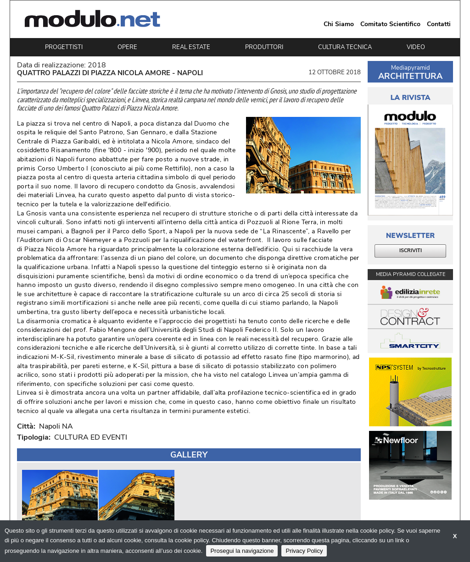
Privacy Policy (304, 550)
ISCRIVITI (410, 250)
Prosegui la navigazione (242, 550)
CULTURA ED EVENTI (90, 437)
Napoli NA (54, 426)
